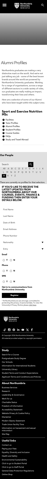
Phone (5, 265)
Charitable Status (9, 403)
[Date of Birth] (23, 222)
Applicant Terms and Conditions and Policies (21, 377)
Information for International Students (18, 366)
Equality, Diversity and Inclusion (16, 452)
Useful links (9, 441)
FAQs (8, 136)
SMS (4, 276)
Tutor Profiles (12, 123)
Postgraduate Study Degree (14, 359)
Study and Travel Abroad (17, 140)
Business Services (9, 388)
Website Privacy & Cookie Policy (16, 413)
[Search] (14, 164)
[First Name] (23, 209)
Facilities (10, 120)
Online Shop (7, 475)
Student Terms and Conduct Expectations (20, 373)
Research (6, 391)
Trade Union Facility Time (13, 425)
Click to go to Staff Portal (13, 467)
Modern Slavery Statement (13, 421)
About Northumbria (13, 383)
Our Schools (7, 362)
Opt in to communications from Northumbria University (17, 288)
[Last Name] (23, 216)
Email (4, 255)
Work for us (7, 399)
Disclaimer (6, 417)
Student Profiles (13, 130)
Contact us (6, 445)
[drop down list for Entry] (23, 248)
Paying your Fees (9, 449)
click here (32, 305)
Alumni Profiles (13, 126)
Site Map (5, 434)
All (4, 169)
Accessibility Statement (12, 410)
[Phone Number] (23, 235)
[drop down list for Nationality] (23, 242)
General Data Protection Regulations (18, 471)
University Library (9, 370)
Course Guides (12, 133)
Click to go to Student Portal (14, 464)
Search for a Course (10, 355)
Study (5, 350)
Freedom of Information (12, 406)
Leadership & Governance (13, 395)
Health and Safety (9, 456)
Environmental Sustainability (14, 460)
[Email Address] (23, 229)
